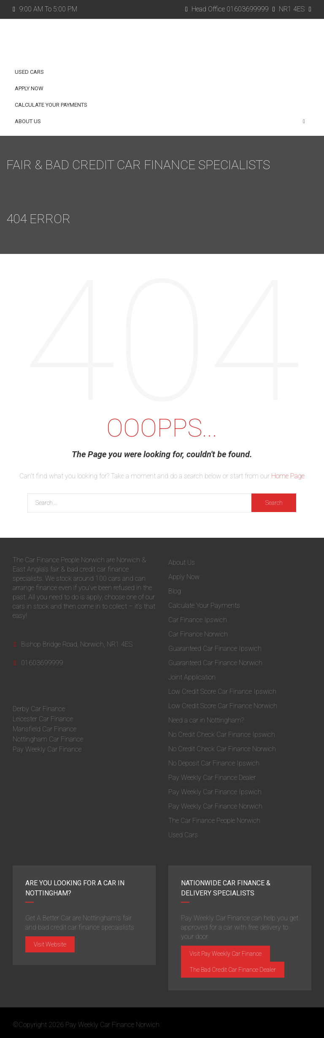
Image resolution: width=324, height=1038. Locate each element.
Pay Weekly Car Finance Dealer (212, 778)
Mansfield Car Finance (44, 729)
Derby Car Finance (39, 709)
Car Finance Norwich (198, 634)
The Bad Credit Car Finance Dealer (232, 969)
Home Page (288, 476)
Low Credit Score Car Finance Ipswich (222, 692)
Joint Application (192, 677)
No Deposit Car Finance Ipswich (213, 763)
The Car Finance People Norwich (214, 821)
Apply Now (29, 88)
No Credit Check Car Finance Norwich (222, 749)
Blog (174, 591)
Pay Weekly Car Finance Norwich (215, 806)
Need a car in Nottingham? (206, 720)
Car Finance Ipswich (197, 620)
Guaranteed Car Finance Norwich (215, 663)
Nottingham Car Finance (48, 739)
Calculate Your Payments (51, 105)
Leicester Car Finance (43, 719)
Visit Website (50, 944)
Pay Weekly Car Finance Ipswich (215, 792)
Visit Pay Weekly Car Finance (225, 953)
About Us (160, 121)
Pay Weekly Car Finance (47, 749)
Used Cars (29, 72)
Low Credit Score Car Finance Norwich (222, 706)
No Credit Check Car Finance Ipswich (221, 735)
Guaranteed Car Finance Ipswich (215, 648)
